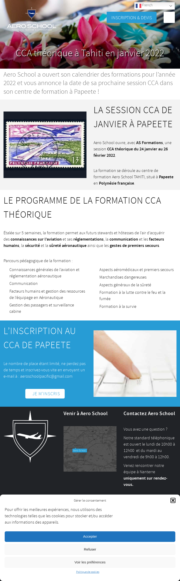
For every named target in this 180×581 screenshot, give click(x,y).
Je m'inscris (46, 394)
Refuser (90, 549)
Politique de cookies (87, 572)
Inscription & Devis (131, 18)
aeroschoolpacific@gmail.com (46, 376)
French (144, 6)
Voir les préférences (90, 562)
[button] (173, 500)
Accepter (90, 536)
